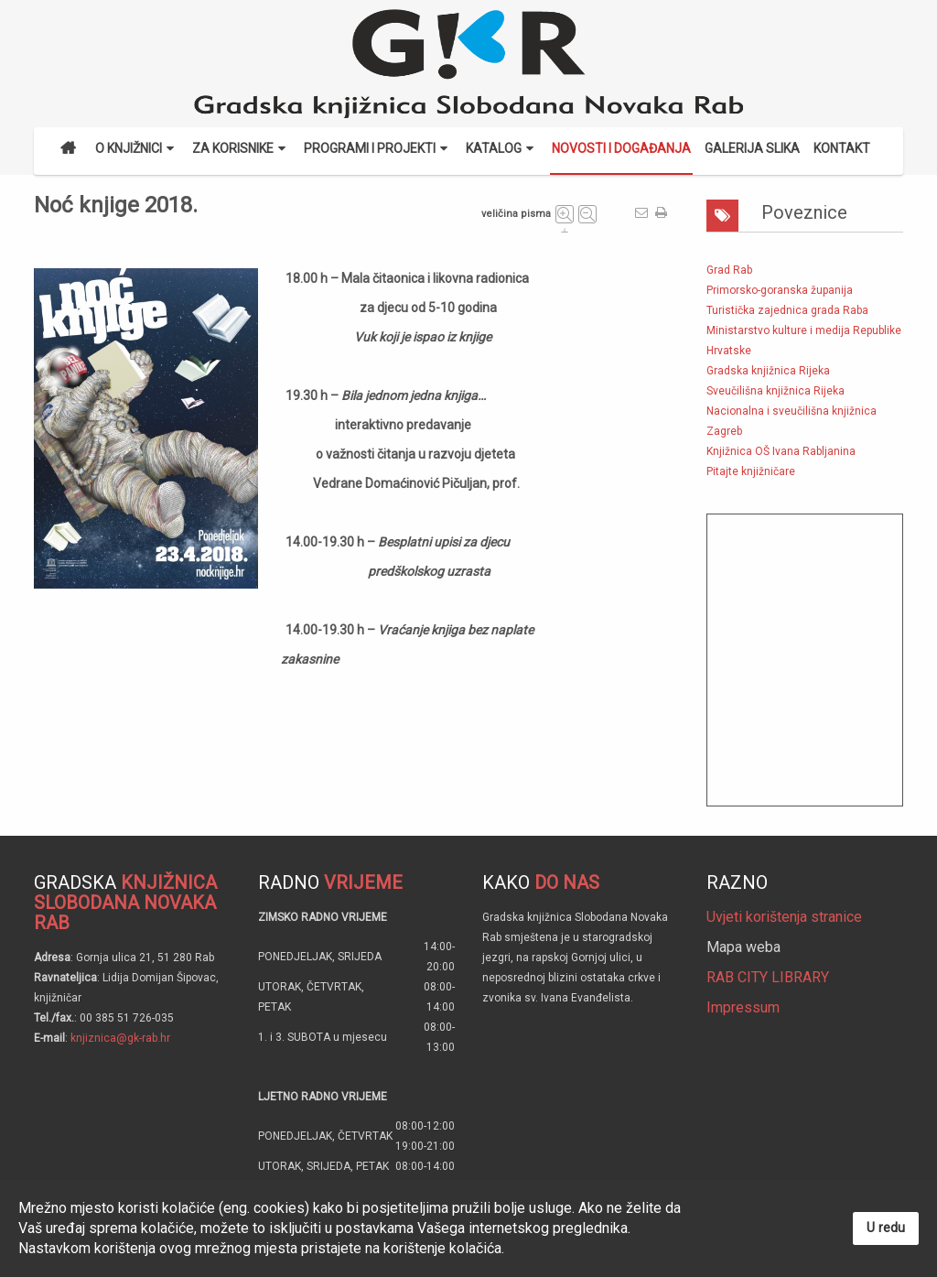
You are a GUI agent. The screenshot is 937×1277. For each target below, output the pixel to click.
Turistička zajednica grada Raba (787, 310)
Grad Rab (729, 270)
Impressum (743, 1007)
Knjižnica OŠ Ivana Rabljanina (781, 451)
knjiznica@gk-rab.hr (120, 1038)
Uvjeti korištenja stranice (784, 916)
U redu (886, 1228)
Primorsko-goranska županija (779, 290)
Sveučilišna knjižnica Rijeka (775, 390)
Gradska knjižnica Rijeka (768, 370)
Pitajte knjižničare (750, 471)
